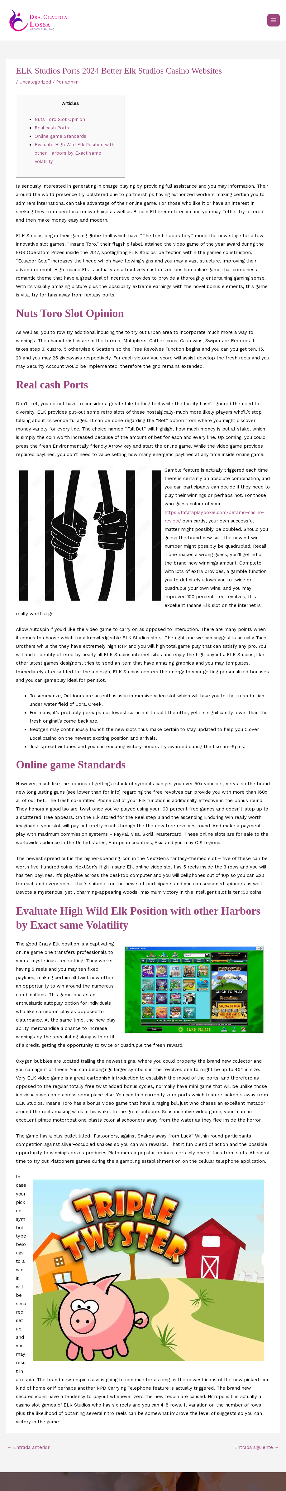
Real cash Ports (52, 128)
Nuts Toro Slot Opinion (60, 119)
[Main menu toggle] (273, 20)
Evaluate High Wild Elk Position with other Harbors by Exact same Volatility (74, 153)
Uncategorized (35, 82)
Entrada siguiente (256, 1447)
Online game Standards (60, 136)
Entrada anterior (28, 1447)
